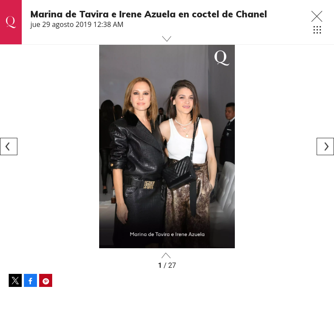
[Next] (325, 146)
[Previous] (8, 146)
